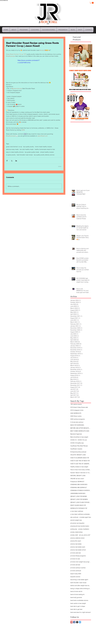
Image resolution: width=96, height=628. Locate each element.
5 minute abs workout (76, 422)
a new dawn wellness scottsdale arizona (80, 514)
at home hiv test (75, 559)
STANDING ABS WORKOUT (78, 487)
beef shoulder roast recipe (25, 155)
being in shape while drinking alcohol (80, 588)
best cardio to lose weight (78, 603)
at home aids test (75, 553)
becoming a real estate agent (79, 579)
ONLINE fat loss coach (77, 478)
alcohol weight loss (76, 520)
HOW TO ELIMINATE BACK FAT (79, 458)
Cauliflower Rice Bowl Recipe (79, 446)
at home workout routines (78, 568)
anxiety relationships (76, 532)
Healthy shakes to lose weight (79, 467)
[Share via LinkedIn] (16, 161)
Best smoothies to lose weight (79, 437)
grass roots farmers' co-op (14, 146)
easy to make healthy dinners (15, 152)
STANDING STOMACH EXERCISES (80, 490)
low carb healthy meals (26, 149)
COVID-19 (73, 440)
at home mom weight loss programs (80, 562)
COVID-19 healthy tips (77, 443)
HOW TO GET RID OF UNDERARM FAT (80, 464)
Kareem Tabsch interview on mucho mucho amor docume (80, 472)
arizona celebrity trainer (77, 538)
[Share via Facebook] (7, 161)
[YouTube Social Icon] (71, 622)
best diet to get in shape (77, 606)
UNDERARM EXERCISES (77, 493)
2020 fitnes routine (75, 416)
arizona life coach (75, 541)
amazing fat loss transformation (79, 526)
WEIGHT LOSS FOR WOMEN (79, 499)
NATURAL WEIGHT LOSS (77, 475)
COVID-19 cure (82, 440)
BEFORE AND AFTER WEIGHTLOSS (80, 428)
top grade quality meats (32, 152)
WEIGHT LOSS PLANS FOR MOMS (80, 502)
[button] (92, 3)
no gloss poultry (11, 155)
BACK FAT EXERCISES (77, 425)
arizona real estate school (78, 550)
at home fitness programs (78, 556)
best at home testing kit (77, 594)
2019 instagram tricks (76, 410)
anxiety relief (74, 535)
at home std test (75, 565)
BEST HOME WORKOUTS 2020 (79, 431)
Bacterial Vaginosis (76, 434)
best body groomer (76, 597)
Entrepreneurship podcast (78, 452)
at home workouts (75, 570)
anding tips (73, 529)
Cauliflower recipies (76, 449)
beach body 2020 (75, 573)
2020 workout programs (77, 419)
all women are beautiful (77, 523)
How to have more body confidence (80, 469)
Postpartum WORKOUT (77, 481)
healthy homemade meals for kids (45, 149)
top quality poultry (28, 146)
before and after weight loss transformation (80, 585)
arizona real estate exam (77, 547)
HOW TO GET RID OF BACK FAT (80, 461)
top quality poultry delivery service (44, 155)
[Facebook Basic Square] (74, 622)
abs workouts (74, 517)
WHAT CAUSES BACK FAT (78, 505)
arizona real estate (75, 544)
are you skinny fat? (84, 535)
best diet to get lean (76, 609)
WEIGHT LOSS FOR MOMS (78, 496)
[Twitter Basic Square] (80, 622)
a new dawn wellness (76, 511)
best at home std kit (76, 591)
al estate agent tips (85, 517)
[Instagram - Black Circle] (77, 622)
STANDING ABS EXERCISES (78, 484)
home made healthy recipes (43, 146)
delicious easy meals (12, 149)
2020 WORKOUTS (75, 413)
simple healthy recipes (47, 152)
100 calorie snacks (76, 404)
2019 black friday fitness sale (79, 407)
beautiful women (75, 576)
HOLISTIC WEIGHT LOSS (78, 455)
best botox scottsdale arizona (79, 600)
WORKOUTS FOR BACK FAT (78, 508)
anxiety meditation (83, 529)
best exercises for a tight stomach (80, 612)
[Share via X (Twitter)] (11, 161)
